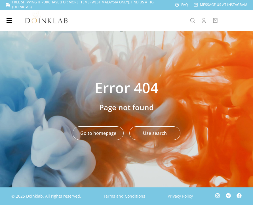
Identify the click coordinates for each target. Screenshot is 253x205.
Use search (155, 133)
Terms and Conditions (124, 196)
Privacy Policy (180, 196)
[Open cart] (215, 20)
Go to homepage (98, 133)
